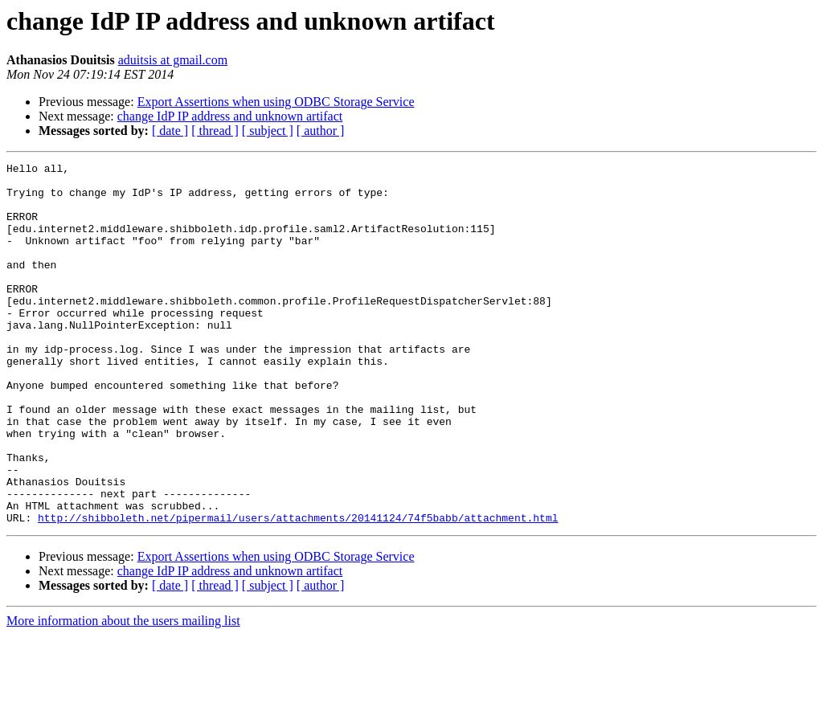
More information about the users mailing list (123, 693)
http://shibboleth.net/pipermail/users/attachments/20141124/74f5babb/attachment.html (298, 589)
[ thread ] (215, 130)
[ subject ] (267, 130)
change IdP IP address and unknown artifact (230, 116)
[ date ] (170, 130)
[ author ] (321, 130)
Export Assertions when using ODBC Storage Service (276, 101)
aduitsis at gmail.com (172, 60)
